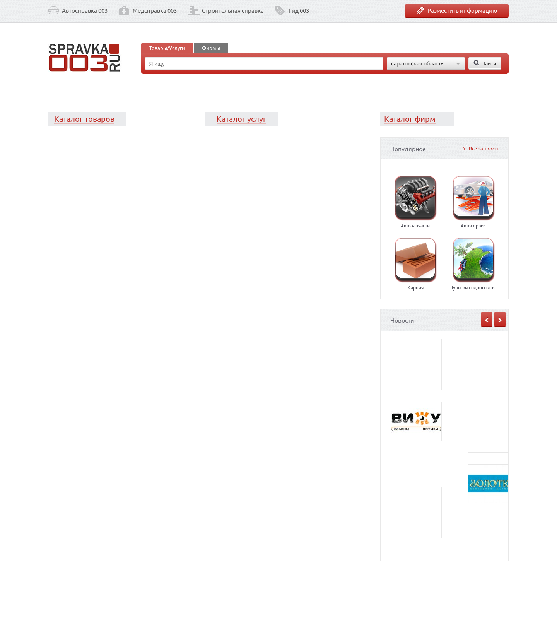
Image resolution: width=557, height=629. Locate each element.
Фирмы (211, 47)
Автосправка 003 (85, 10)
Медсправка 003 (155, 10)
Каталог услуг (241, 118)
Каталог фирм (410, 118)
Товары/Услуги (167, 47)
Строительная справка (233, 10)
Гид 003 (299, 10)
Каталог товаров (84, 118)
